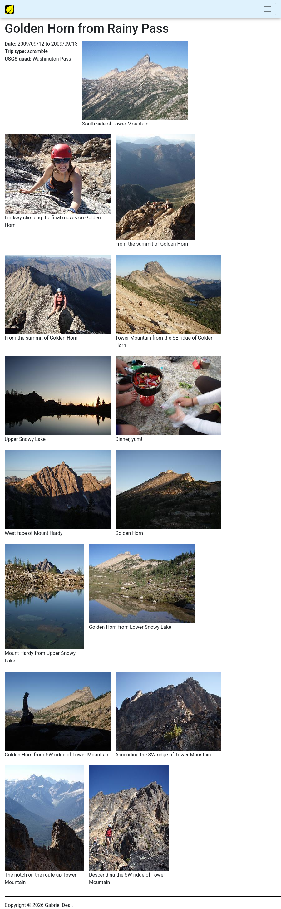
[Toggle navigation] (267, 9)
